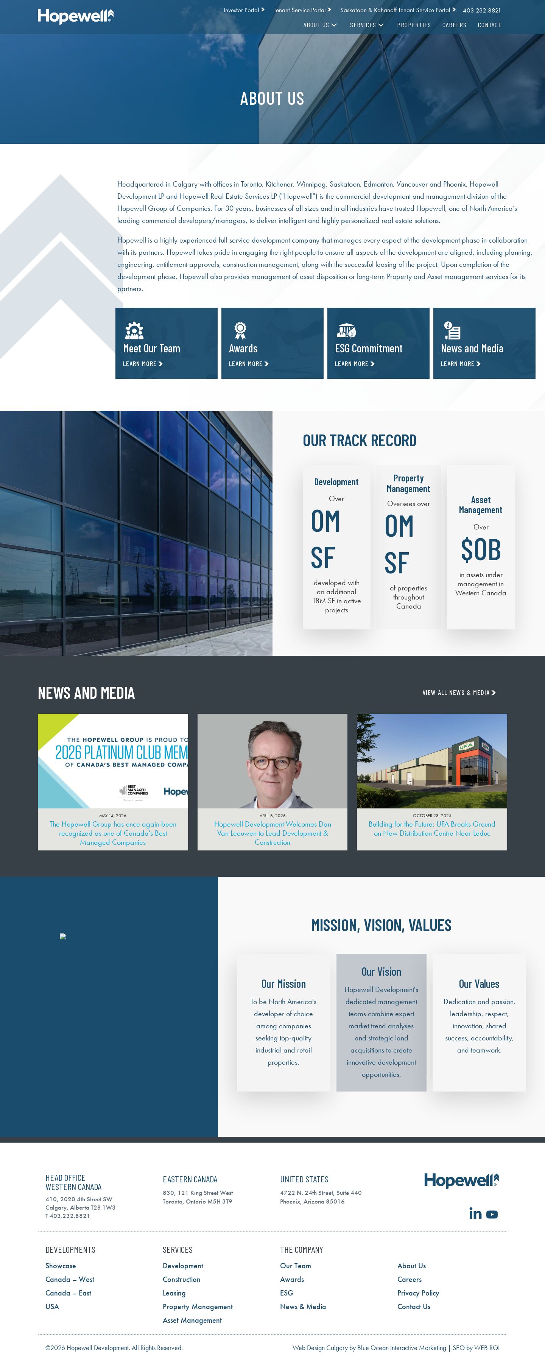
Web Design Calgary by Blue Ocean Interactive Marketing (369, 1347)
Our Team (295, 1266)
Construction (182, 1279)
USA (52, 1306)
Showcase (60, 1266)
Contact (489, 24)
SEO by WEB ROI (476, 1347)
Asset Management (192, 1320)
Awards (292, 1279)
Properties (414, 24)
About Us (321, 25)
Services (368, 25)
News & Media (303, 1306)
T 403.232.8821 (67, 1216)
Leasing (174, 1293)
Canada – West (69, 1279)
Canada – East (68, 1293)
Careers (454, 24)
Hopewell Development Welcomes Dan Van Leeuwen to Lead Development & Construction (272, 833)
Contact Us (413, 1306)
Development (183, 1266)
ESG (286, 1293)
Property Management (198, 1306)
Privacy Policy (418, 1293)
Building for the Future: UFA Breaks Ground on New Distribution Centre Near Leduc (432, 828)
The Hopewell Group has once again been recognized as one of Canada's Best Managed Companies (113, 833)
